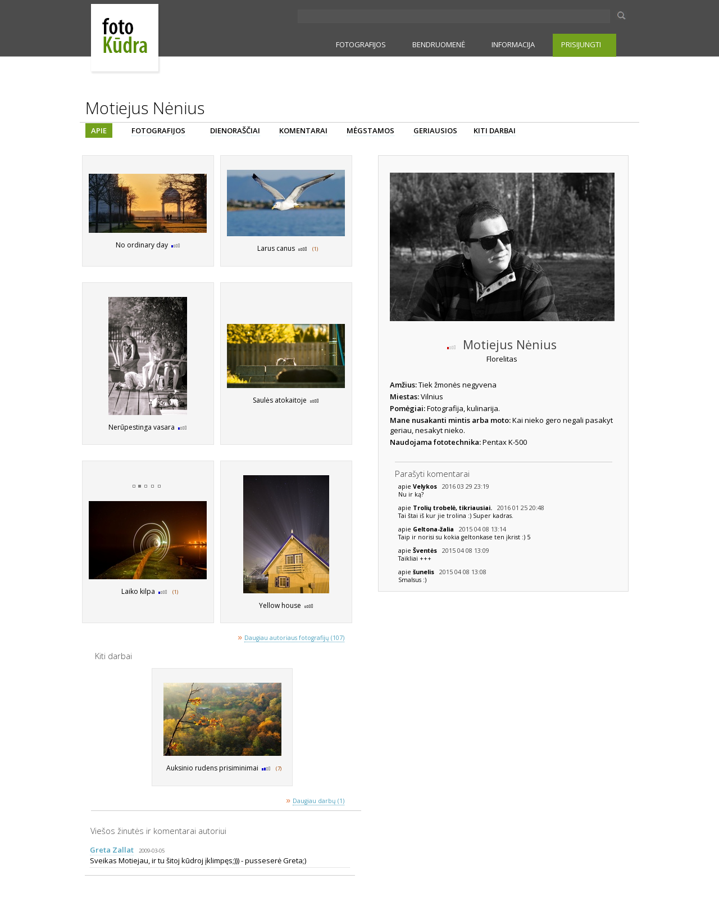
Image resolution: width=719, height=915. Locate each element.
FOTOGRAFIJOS (361, 44)
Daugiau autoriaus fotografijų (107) (294, 638)
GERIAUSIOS (435, 130)
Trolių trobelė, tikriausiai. (453, 508)
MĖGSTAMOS (370, 130)
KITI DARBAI (495, 130)
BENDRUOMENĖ (438, 44)
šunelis (424, 572)
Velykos (426, 486)
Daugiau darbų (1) (318, 801)
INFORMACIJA (513, 44)
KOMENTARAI (303, 130)
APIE (99, 130)
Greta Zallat (112, 850)
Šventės (426, 551)
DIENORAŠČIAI (235, 130)
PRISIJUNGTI (581, 44)
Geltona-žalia (434, 529)
